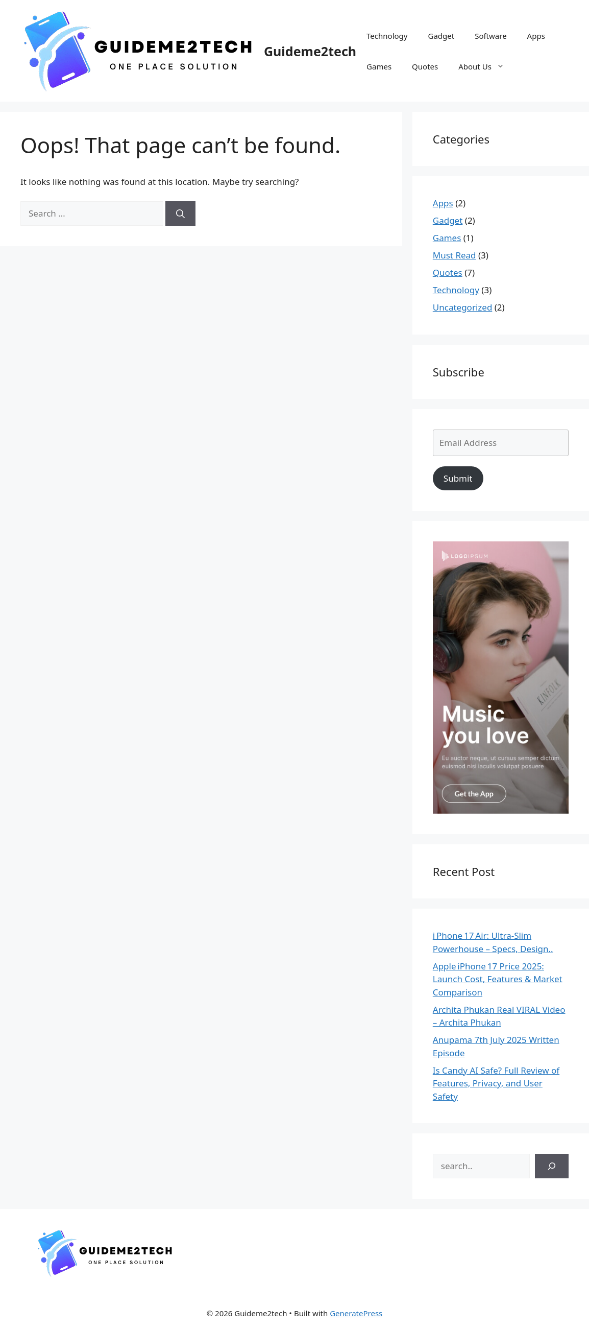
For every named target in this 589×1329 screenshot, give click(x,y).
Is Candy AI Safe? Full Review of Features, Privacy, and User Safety (496, 1083)
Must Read (454, 255)
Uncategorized (463, 307)
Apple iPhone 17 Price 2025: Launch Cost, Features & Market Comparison (497, 979)
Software (490, 36)
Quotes (425, 66)
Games (378, 66)
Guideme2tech (310, 51)
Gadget (441, 36)
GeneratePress (356, 1313)
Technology (386, 36)
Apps (536, 36)
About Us (486, 66)
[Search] (180, 213)
